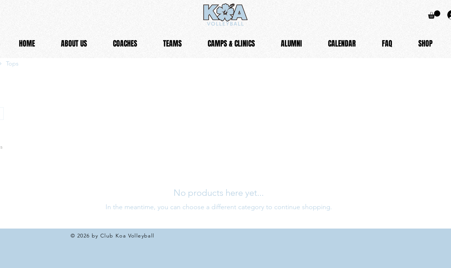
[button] (74, 43)
